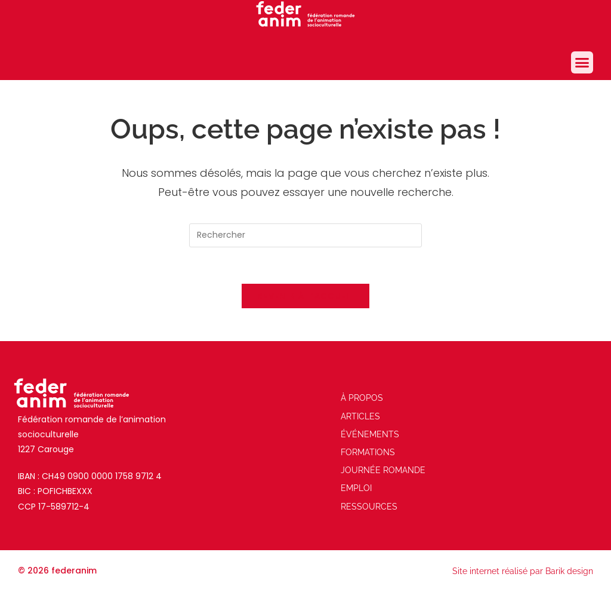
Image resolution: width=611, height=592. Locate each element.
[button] (582, 62)
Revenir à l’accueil (305, 296)
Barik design (569, 571)
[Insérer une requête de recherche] (305, 235)
